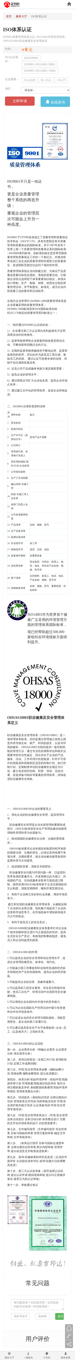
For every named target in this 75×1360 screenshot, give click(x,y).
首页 (9, 16)
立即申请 (20, 101)
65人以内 (29, 80)
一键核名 (28, 1355)
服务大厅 (9, 1355)
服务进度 (65, 1355)
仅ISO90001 (31, 58)
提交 (60, 1316)
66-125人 (46, 80)
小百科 (46, 1355)
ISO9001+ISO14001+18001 (40, 70)
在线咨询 (55, 101)
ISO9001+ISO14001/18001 (39, 64)
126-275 (61, 80)
